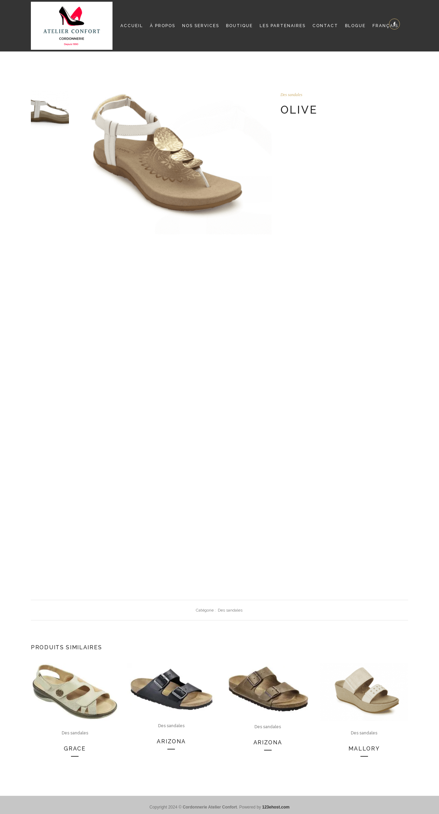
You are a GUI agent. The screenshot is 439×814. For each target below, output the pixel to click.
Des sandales (291, 94)
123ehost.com (275, 807)
